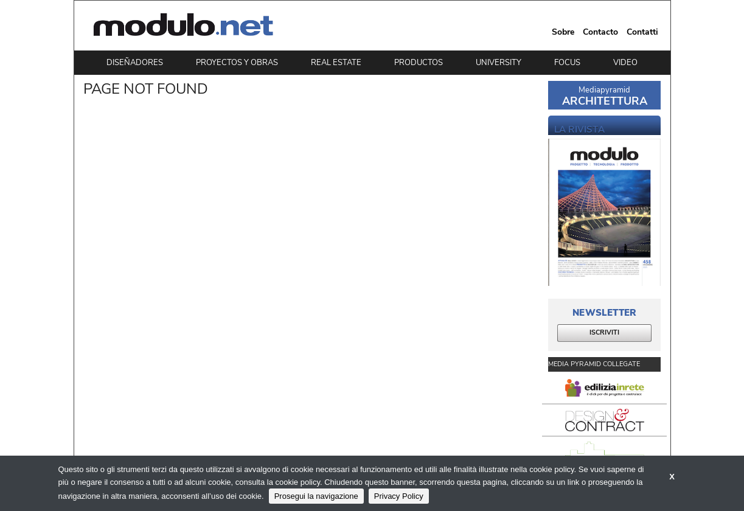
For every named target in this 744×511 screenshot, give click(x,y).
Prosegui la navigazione (316, 496)
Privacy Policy (398, 496)
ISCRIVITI (604, 332)
